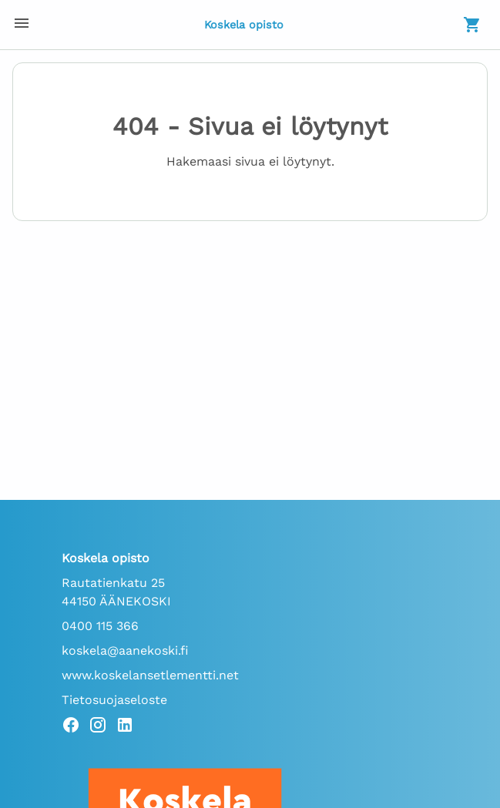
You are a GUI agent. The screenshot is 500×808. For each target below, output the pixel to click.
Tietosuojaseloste (114, 699)
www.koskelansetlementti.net (150, 675)
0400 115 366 (100, 626)
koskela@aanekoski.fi (125, 650)
